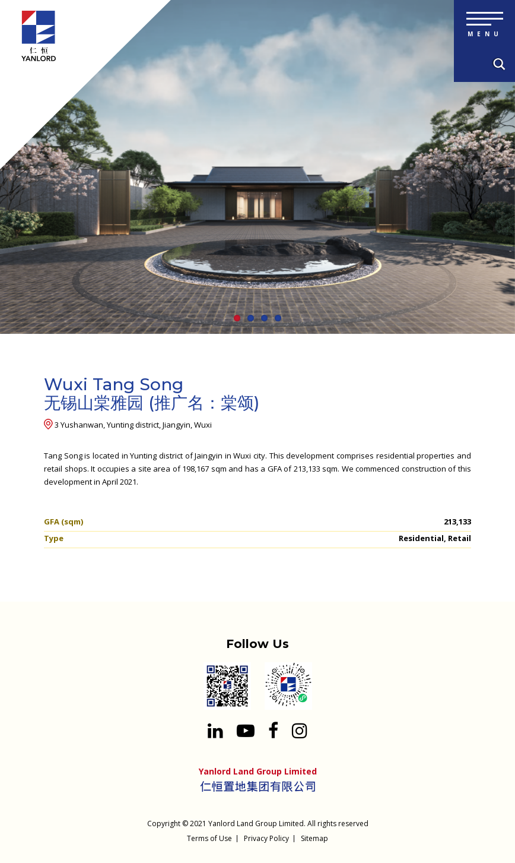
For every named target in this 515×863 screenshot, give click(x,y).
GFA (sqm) (63, 521)
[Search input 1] (497, 65)
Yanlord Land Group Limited (256, 823)
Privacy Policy (266, 838)
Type (53, 538)
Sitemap (314, 838)
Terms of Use (209, 838)
